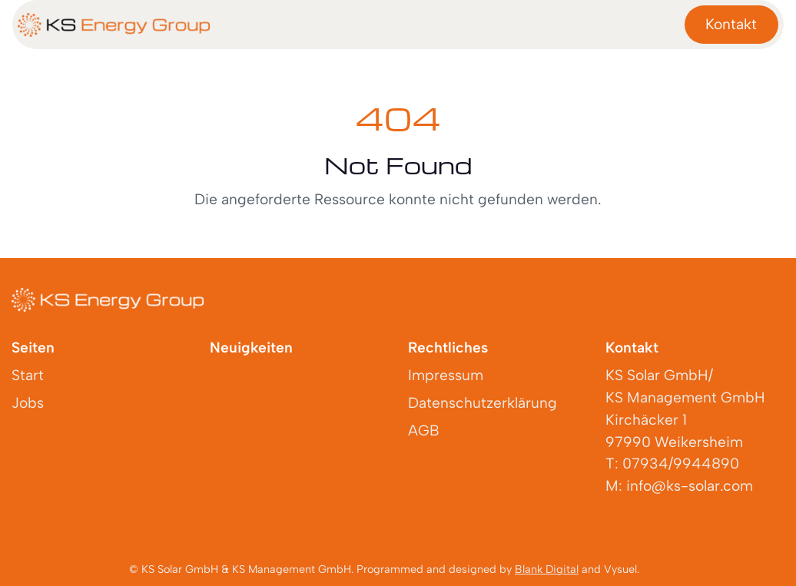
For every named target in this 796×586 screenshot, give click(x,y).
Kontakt (731, 24)
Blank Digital (547, 569)
